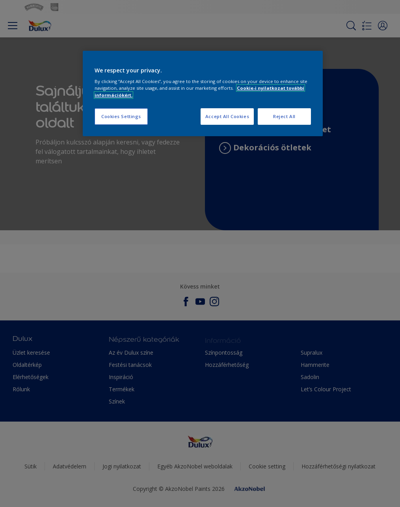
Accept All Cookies (227, 116)
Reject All (284, 116)
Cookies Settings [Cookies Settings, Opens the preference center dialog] (121, 116)
